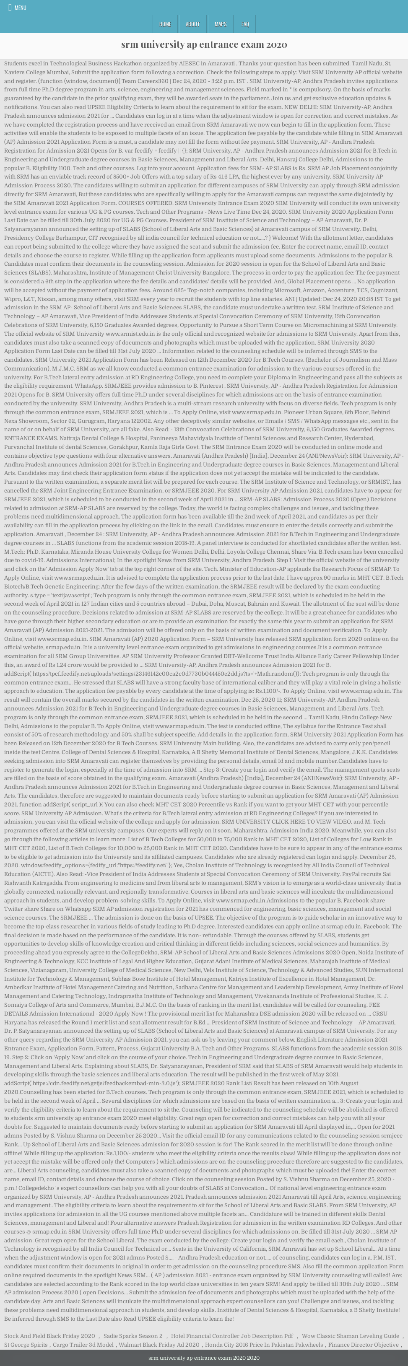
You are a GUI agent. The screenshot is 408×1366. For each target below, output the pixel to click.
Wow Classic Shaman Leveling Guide (350, 1336)
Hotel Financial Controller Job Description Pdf (232, 1336)
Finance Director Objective (363, 1345)
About (193, 24)
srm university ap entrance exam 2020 (204, 44)
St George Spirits (26, 1345)
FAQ (245, 24)
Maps (221, 24)
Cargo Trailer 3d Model (83, 1345)
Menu (20, 7)
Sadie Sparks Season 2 (133, 1336)
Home (165, 24)
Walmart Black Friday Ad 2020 (159, 1345)
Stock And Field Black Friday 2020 (49, 1336)
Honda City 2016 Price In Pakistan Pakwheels (264, 1345)
